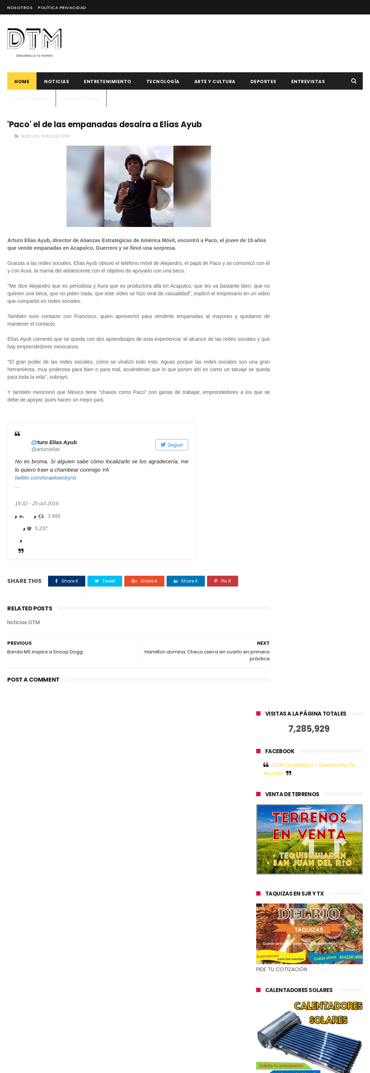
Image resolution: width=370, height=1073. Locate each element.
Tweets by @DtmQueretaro (291, 807)
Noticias (56, 81)
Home (21, 81)
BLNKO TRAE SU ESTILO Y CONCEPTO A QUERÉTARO (199, 980)
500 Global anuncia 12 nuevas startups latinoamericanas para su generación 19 (200, 950)
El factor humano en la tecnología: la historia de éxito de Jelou (199, 881)
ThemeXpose (48, 1064)
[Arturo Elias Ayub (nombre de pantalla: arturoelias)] (54, 443)
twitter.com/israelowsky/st (45, 479)
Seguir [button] (172, 446)
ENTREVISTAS (308, 81)
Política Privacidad (62, 7)
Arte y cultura (215, 81)
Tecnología (163, 81)
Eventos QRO (81, 99)
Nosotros (20, 7)
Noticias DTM (56, 137)
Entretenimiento (108, 81)
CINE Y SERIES (31, 99)
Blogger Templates (122, 1064)
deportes (263, 81)
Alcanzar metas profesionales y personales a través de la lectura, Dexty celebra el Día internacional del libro (184, 1025)
